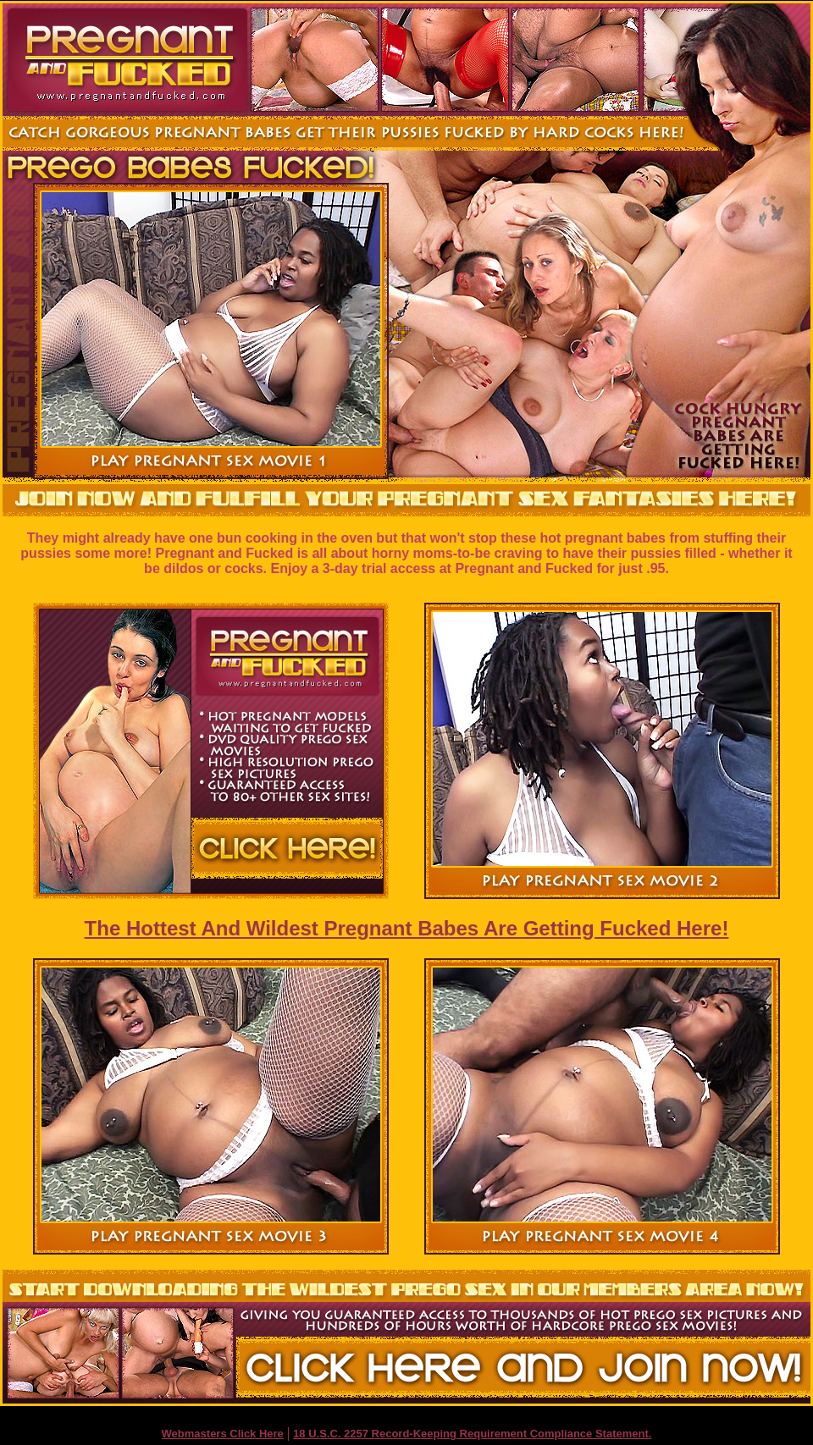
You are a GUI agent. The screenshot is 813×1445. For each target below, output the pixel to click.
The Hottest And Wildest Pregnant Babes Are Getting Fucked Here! (407, 928)
